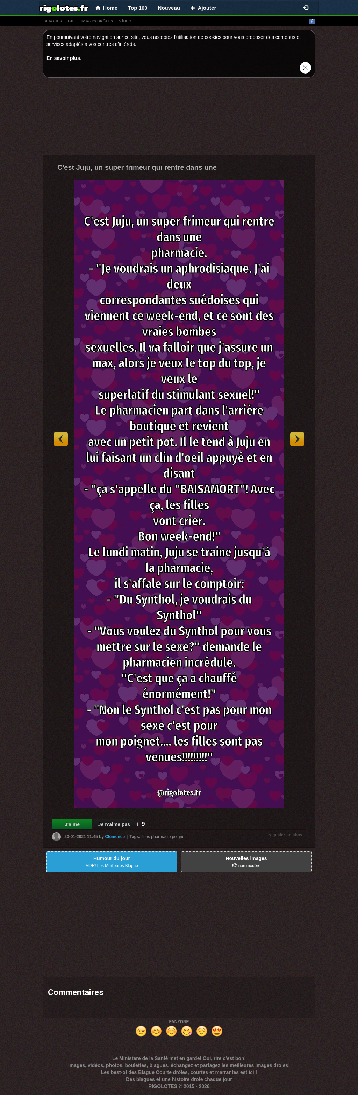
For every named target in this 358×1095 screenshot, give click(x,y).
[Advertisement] (179, 118)
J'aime (72, 824)
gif (71, 21)
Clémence (115, 836)
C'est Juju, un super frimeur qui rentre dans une (137, 167)
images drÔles (96, 21)
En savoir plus (63, 58)
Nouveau (169, 8)
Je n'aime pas (114, 824)
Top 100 (138, 8)
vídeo (125, 21)
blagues (52, 21)
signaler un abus (285, 835)
